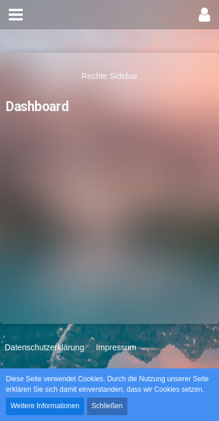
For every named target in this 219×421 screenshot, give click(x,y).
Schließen (107, 406)
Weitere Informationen (45, 406)
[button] (16, 14)
